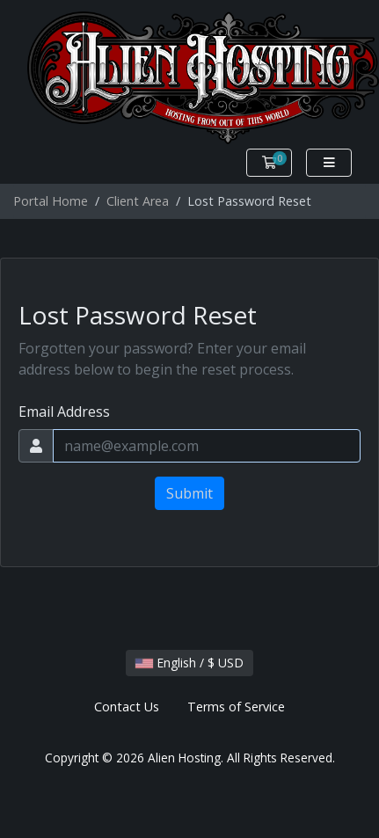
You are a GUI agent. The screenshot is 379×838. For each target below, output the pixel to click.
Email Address (64, 411)
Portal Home (50, 201)
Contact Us (126, 706)
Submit (189, 493)
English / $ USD (189, 662)
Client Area (137, 201)
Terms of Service (236, 706)
